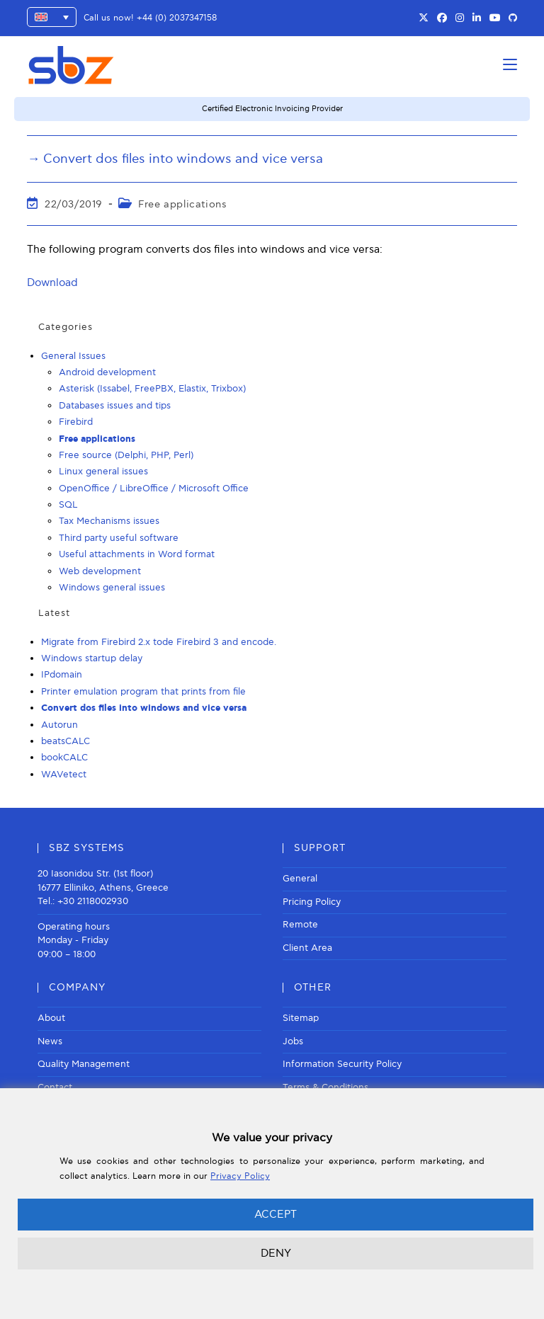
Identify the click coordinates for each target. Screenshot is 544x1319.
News (50, 1041)
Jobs (293, 1041)
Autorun (59, 725)
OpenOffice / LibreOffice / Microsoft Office (154, 488)
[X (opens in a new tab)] (423, 18)
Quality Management (84, 1064)
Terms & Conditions (325, 1087)
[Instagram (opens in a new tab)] (459, 18)
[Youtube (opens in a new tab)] (495, 18)
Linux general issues (103, 471)
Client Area (307, 948)
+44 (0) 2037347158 (177, 18)
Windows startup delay (91, 658)
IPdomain (61, 674)
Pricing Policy (312, 902)
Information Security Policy (342, 1064)
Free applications (182, 204)
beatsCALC (65, 741)
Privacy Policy (240, 1176)
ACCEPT (275, 1214)
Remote (300, 924)
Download (52, 282)
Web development (100, 571)
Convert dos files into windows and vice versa (143, 708)
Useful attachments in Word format (137, 554)
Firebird (76, 422)
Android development (107, 372)
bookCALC (64, 757)
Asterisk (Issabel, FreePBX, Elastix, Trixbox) (152, 388)
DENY (276, 1253)
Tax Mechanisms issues (109, 521)
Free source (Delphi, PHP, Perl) (126, 455)
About (51, 1018)
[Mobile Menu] (510, 65)
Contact (55, 1087)
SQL (68, 504)
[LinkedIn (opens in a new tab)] (476, 18)
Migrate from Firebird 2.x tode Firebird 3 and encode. (158, 642)
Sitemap (301, 1018)
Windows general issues (112, 587)
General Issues (73, 356)
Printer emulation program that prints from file (143, 691)
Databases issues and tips (115, 405)
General (300, 878)
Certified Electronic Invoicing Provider (272, 108)
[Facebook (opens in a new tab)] (442, 18)
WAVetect (63, 774)
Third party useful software (118, 538)
